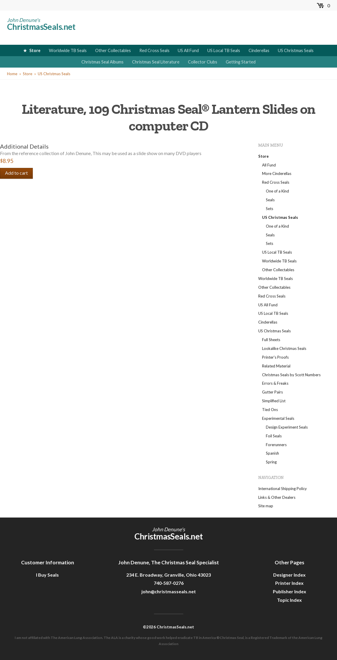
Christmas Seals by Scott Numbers (291, 374)
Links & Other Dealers (276, 497)
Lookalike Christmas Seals (284, 348)
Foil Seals (274, 436)
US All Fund (188, 50)
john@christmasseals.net (168, 591)
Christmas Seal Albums (102, 61)
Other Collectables (113, 50)
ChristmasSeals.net (41, 27)
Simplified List (273, 400)
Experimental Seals (278, 418)
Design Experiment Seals (287, 427)
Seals (270, 199)
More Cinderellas (276, 173)
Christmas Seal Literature (155, 61)
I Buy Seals (47, 575)
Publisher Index (289, 591)
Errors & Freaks (275, 383)
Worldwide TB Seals (68, 50)
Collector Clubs (202, 61)
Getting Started (241, 61)
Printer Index (289, 583)
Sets (269, 208)
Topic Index (289, 600)
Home (12, 73)
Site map (265, 505)
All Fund (269, 165)
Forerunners (276, 444)
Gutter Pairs (272, 392)
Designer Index (289, 575)
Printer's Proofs (275, 357)
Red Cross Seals (154, 50)
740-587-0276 (169, 583)
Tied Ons (270, 409)
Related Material (276, 366)
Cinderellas (259, 50)
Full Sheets (271, 339)
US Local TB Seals (223, 50)
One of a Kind (277, 191)
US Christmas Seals (296, 50)
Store (34, 50)
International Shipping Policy (282, 488)
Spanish (272, 453)
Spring (271, 462)
